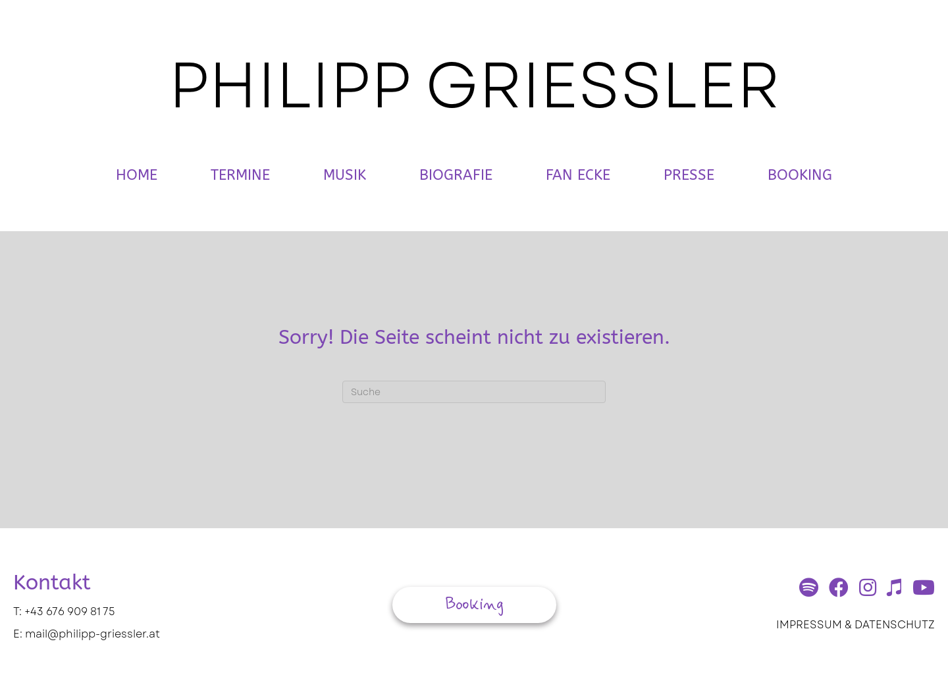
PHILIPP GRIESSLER (474, 85)
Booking (800, 175)
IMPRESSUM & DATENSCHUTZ (855, 624)
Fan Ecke (578, 175)
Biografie (455, 175)
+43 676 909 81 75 (69, 611)
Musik (344, 175)
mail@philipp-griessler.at (92, 633)
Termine (240, 175)
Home (136, 175)
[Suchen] (474, 392)
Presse (689, 175)
